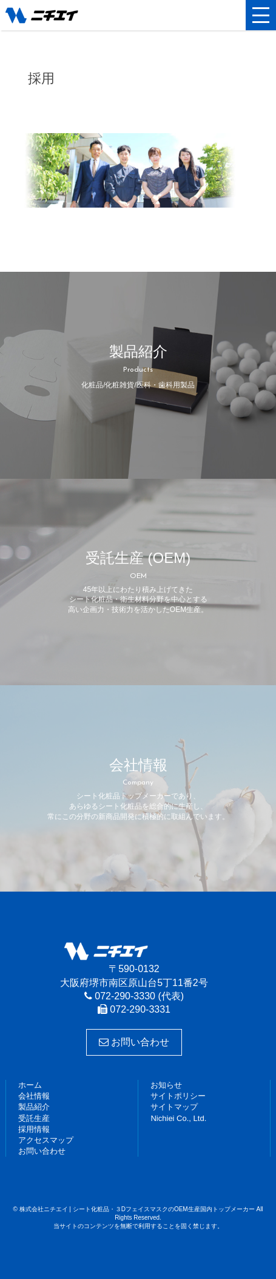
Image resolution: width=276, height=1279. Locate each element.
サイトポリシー (178, 1095)
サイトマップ (174, 1106)
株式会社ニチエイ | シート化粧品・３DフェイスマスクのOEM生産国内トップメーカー (63, 15)
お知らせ (166, 1085)
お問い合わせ (134, 1042)
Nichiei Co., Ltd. (178, 1118)
